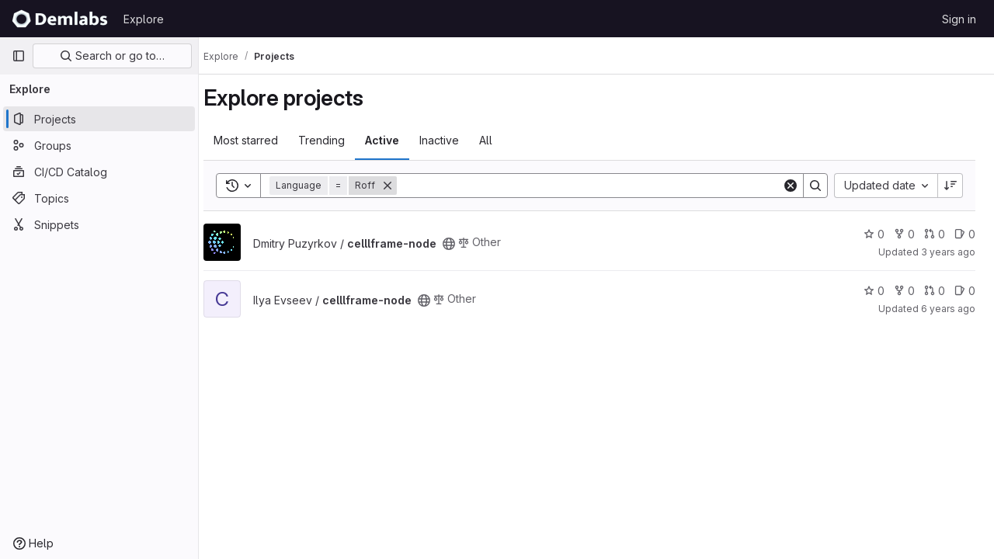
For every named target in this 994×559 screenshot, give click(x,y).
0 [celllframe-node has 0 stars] (874, 234)
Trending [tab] (335, 140)
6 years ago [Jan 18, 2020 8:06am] (948, 308)
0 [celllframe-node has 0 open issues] (964, 234)
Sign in (959, 19)
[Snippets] (99, 224)
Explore (143, 19)
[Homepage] (60, 18)
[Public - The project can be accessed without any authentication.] (463, 244)
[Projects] (99, 118)
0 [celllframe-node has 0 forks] (904, 234)
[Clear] (790, 185)
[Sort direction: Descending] (950, 185)
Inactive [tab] (453, 140)
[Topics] (99, 198)
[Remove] (401, 185)
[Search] (596, 185)
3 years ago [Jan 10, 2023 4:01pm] (948, 252)
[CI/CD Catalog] (99, 171)
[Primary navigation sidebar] (18, 55)
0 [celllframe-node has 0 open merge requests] (934, 234)
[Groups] (99, 145)
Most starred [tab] (260, 140)
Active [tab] (396, 140)
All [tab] (499, 140)
